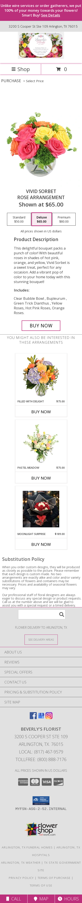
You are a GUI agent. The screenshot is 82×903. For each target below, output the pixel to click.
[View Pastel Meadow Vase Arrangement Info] (41, 443)
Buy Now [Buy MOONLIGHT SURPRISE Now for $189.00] (41, 544)
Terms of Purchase (54, 878)
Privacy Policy (21, 878)
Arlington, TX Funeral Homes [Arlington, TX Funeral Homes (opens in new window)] (27, 847)
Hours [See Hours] (68, 899)
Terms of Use (41, 885)
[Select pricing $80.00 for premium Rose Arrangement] (63, 219)
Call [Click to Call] (13, 899)
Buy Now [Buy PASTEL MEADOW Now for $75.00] (41, 478)
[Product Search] (41, 614)
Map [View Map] (41, 899)
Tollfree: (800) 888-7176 (41, 759)
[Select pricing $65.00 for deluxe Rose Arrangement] (41, 219)
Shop (20, 69)
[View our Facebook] (33, 717)
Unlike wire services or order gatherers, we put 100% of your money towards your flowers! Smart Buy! (41, 10)
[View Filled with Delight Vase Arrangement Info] (41, 377)
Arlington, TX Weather (20, 863)
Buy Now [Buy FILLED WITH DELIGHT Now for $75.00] (41, 412)
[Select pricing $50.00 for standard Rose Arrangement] (19, 219)
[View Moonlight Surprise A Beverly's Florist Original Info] (41, 509)
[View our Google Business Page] (41, 717)
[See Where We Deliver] (41, 639)
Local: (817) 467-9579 (41, 752)
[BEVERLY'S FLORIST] (41, 58)
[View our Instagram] (48, 717)
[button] (41, 800)
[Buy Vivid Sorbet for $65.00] (41, 325)
